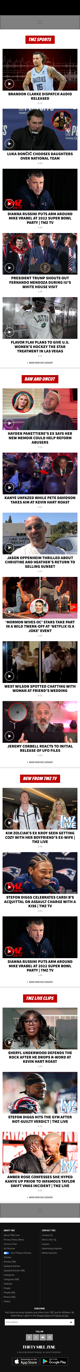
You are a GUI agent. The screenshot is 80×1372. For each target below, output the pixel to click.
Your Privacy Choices (17, 1253)
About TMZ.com (12, 1235)
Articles (7, 1257)
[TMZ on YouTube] (43, 1337)
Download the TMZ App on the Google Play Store (54, 1361)
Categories (9, 1275)
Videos (7, 1301)
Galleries (8, 1284)
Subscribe (71, 1322)
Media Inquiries (49, 1253)
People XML (10, 1292)
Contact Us (47, 1235)
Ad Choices (9, 1248)
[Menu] (4, 4)
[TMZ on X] (36, 1337)
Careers (45, 1244)
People (7, 1288)
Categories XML (11, 1279)
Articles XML (10, 1261)
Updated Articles (12, 1266)
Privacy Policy (43, 1315)
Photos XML (10, 1297)
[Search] (75, 4)
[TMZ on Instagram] (49, 1337)
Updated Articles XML (14, 1270)
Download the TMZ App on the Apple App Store (25, 1361)
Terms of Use (10, 1244)
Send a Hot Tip (49, 1239)
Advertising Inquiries (52, 1248)
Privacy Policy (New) (14, 1239)
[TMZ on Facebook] (29, 1337)
